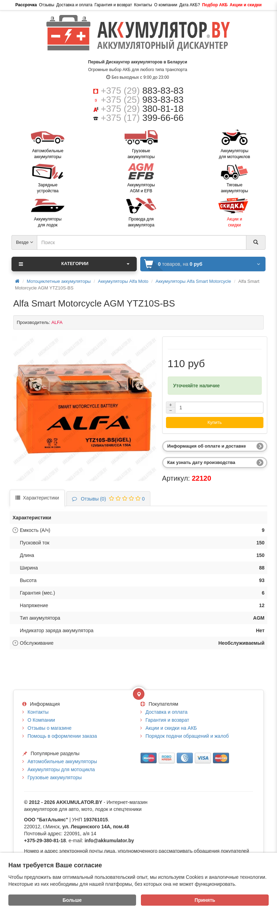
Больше (72, 900)
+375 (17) (142, 118)
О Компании (41, 720)
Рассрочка (26, 4)
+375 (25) (142, 99)
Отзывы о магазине (49, 728)
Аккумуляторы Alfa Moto (123, 281)
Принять (205, 900)
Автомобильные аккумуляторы (62, 761)
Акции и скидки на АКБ (171, 728)
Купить (214, 422)
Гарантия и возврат (113, 4)
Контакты (143, 4)
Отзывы (46, 4)
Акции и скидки (246, 4)
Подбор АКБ (215, 4)
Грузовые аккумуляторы (54, 777)
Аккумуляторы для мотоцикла (61, 769)
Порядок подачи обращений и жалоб (187, 736)
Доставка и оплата (74, 4)
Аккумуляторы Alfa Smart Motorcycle (193, 281)
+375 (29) (142, 90)
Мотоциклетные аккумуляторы (59, 281)
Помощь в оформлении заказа (62, 736)
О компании (165, 4)
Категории (74, 264)
